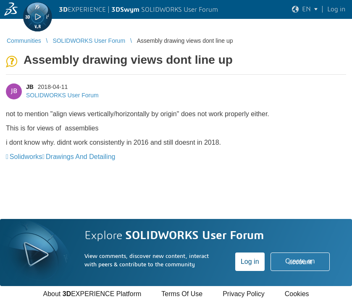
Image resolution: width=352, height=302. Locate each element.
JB (30, 86)
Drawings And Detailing (80, 156)
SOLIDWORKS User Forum (62, 95)
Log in (250, 261)
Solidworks (26, 156)
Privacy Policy (244, 293)
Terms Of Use (181, 293)
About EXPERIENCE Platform (92, 293)
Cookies (297, 293)
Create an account (300, 262)
